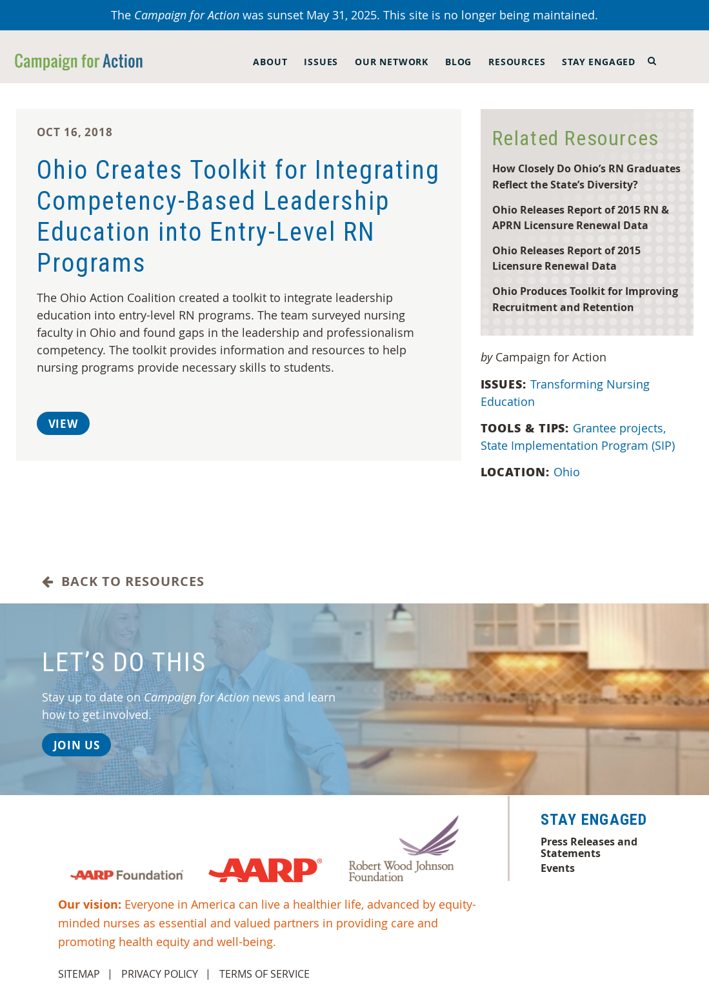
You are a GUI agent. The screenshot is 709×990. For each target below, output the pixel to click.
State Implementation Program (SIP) (579, 445)
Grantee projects (621, 428)
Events (558, 868)
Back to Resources (123, 581)
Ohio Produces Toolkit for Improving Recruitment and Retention (585, 298)
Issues (321, 62)
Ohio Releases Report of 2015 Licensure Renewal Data (566, 258)
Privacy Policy (159, 974)
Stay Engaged (598, 62)
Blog (458, 62)
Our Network (391, 62)
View (63, 423)
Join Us (77, 745)
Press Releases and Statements (589, 847)
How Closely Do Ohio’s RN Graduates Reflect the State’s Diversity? (586, 176)
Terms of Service (264, 974)
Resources (516, 62)
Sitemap (79, 974)
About (270, 62)
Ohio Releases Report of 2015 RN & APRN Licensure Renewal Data (580, 217)
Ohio (568, 472)
